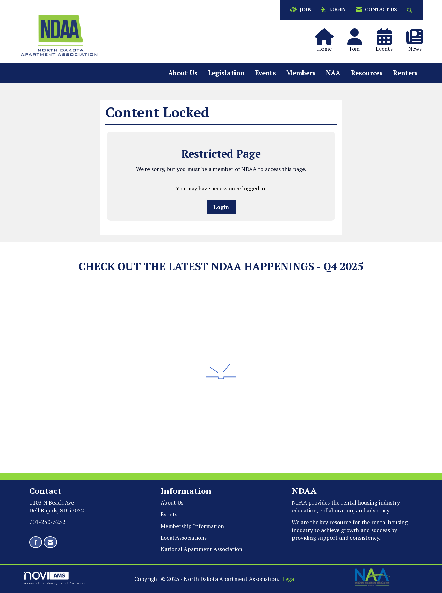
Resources (367, 73)
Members (301, 73)
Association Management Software (55, 578)
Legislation (226, 73)
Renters (405, 73)
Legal (289, 579)
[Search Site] (410, 9)
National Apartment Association (201, 549)
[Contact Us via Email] (50, 542)
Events (265, 73)
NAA (333, 73)
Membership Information (192, 526)
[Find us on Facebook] (35, 542)
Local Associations (184, 538)
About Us (183, 73)
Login (221, 207)
